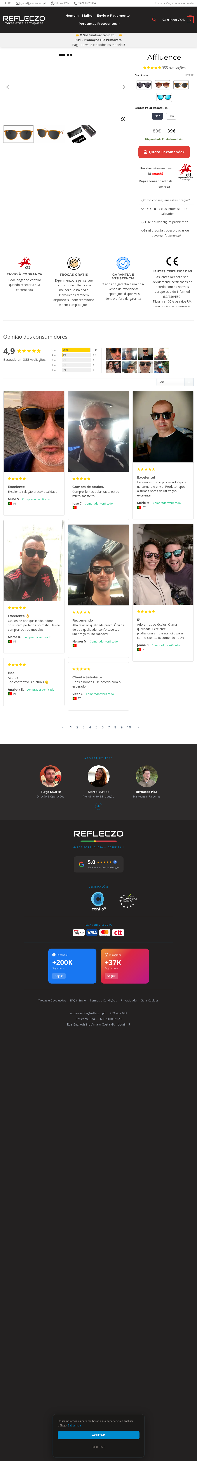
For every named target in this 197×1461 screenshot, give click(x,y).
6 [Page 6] (103, 727)
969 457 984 (118, 1013)
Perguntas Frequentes (99, 24)
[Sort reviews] (175, 382)
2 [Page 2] (77, 727)
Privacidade (129, 1000)
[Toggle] (142, 201)
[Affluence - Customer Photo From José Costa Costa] (129, 354)
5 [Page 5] (96, 727)
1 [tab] (62, 55)
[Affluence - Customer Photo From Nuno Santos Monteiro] (113, 354)
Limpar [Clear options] (189, 75)
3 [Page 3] (84, 727)
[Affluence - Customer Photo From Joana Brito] (113, 367)
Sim (171, 116)
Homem (72, 15)
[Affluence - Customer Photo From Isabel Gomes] (161, 367)
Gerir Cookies (150, 1000)
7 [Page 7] (109, 727)
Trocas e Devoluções (52, 1000)
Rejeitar (98, 1447)
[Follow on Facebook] (5, 3)
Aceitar (98, 1435)
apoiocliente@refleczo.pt (87, 1013)
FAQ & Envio (78, 1000)
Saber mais (75, 1425)
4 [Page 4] (90, 727)
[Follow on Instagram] (9, 3)
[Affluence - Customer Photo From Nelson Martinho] (129, 367)
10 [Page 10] (129, 727)
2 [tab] (68, 55)
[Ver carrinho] (178, 19)
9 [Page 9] (122, 727)
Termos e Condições (103, 1000)
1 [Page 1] (71, 727)
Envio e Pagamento (113, 15)
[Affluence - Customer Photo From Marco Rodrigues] (161, 354)
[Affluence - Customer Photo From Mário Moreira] (145, 354)
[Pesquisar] (154, 19)
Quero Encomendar (163, 152)
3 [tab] (71, 55)
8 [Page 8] (115, 727)
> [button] (138, 727)
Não (157, 116)
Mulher (88, 15)
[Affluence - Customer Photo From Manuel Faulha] (145, 367)
